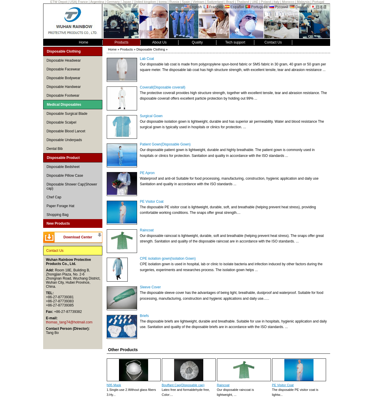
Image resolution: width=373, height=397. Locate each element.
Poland (266, 2)
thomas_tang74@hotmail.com (69, 322)
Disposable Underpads (64, 140)
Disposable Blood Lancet (66, 131)
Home (83, 42)
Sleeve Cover (150, 287)
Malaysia (303, 2)
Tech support (235, 42)
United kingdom (145, 2)
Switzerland (215, 2)
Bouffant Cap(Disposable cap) (183, 385)
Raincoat (147, 230)
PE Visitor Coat (152, 202)
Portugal (318, 2)
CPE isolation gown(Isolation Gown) (168, 258)
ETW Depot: (59, 2)
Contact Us (273, 42)
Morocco (288, 2)
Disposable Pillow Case (65, 176)
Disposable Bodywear (63, 78)
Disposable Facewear (63, 69)
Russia (174, 2)
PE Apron (147, 173)
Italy (276, 2)
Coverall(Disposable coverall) (162, 87)
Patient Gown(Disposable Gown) (165, 144)
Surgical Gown (151, 116)
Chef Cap (54, 197)
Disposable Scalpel (61, 122)
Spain (186, 2)
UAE (255, 2)
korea (163, 2)
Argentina (97, 2)
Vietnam (198, 2)
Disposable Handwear (64, 87)
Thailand (243, 2)
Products (121, 42)
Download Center (78, 237)
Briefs (144, 316)
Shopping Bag (58, 215)
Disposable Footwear (63, 95)
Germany (113, 2)
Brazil (230, 2)
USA (72, 2)
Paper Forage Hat (60, 206)
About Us (159, 42)
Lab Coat (147, 59)
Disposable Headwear (64, 60)
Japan (126, 2)
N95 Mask (114, 385)
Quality (197, 42)
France (83, 2)
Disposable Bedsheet (63, 167)
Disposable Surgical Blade (67, 114)
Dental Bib (55, 149)
